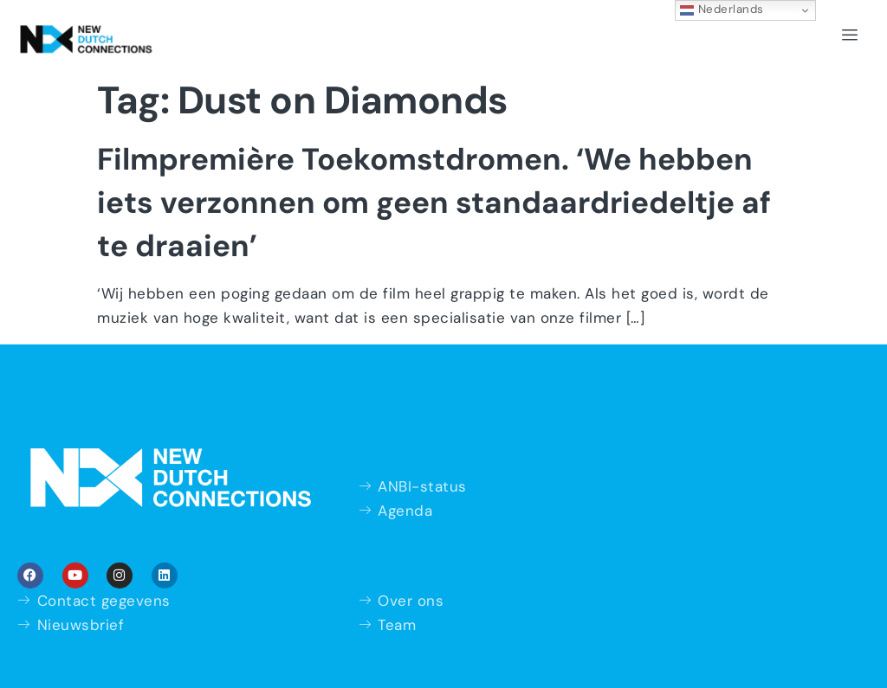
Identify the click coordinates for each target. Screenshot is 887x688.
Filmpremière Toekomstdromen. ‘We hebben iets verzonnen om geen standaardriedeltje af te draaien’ (434, 202)
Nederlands (722, 9)
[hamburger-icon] (850, 35)
